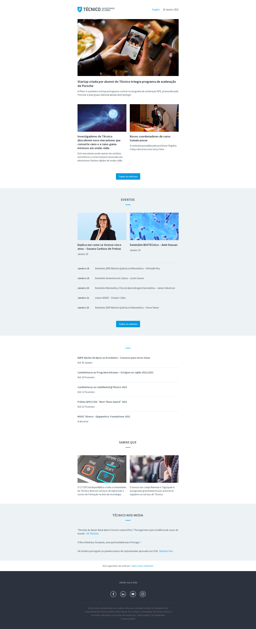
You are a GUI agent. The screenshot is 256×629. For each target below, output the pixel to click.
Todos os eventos (128, 324)
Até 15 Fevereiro (86, 406)
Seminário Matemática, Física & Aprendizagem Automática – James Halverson (135, 288)
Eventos (128, 199)
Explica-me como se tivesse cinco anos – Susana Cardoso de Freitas (99, 247)
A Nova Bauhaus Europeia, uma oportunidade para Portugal (108, 542)
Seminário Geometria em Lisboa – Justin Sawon (119, 278)
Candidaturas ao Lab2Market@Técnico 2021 (102, 387)
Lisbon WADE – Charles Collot (110, 297)
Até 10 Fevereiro (86, 377)
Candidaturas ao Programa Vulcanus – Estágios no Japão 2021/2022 (115, 372)
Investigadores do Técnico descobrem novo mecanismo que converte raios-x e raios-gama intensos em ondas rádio (99, 142)
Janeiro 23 (83, 254)
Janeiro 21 (83, 297)
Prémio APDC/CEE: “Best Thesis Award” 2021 (102, 401)
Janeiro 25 (83, 307)
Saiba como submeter (142, 565)
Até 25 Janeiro (85, 362)
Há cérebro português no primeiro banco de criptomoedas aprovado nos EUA (118, 551)
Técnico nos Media (128, 515)
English (156, 9)
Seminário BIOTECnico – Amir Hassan (153, 245)
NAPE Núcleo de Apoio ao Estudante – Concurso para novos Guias (114, 357)
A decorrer (83, 421)
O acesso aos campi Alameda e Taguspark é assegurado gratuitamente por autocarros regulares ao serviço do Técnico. (152, 491)
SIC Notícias (92, 533)
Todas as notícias (128, 176)
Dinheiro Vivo (166, 551)
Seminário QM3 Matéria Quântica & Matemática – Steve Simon (127, 307)
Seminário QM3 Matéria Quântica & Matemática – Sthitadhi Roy (127, 268)
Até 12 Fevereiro (86, 392)
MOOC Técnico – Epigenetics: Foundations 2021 (104, 416)
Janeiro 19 (135, 250)
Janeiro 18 (83, 268)
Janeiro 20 (83, 288)
